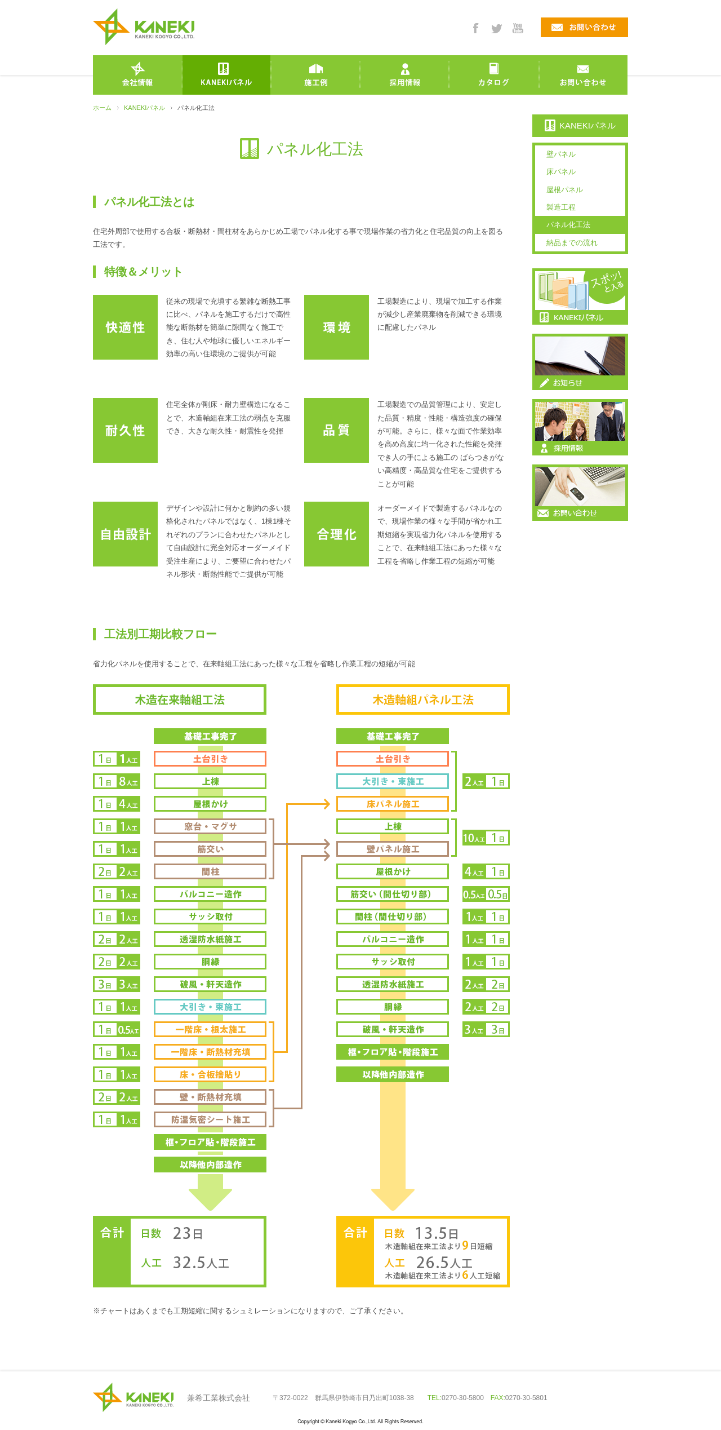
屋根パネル (564, 189)
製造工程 (561, 207)
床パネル (561, 171)
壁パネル (561, 154)
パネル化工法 (568, 224)
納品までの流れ (572, 242)
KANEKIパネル (144, 107)
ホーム (102, 107)
